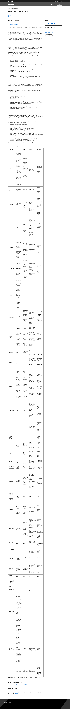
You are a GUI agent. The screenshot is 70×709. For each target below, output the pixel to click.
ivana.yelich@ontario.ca (49, 32)
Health (9, 16)
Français (56, 1)
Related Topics (30, 23)
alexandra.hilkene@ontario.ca (50, 37)
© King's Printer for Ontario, (10, 705)
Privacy (10, 702)
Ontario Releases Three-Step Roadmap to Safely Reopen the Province (22, 684)
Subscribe (60, 1)
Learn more (17, 693)
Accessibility (5, 702)
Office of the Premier (12, 15)
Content (11, 23)
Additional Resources (14, 24)
